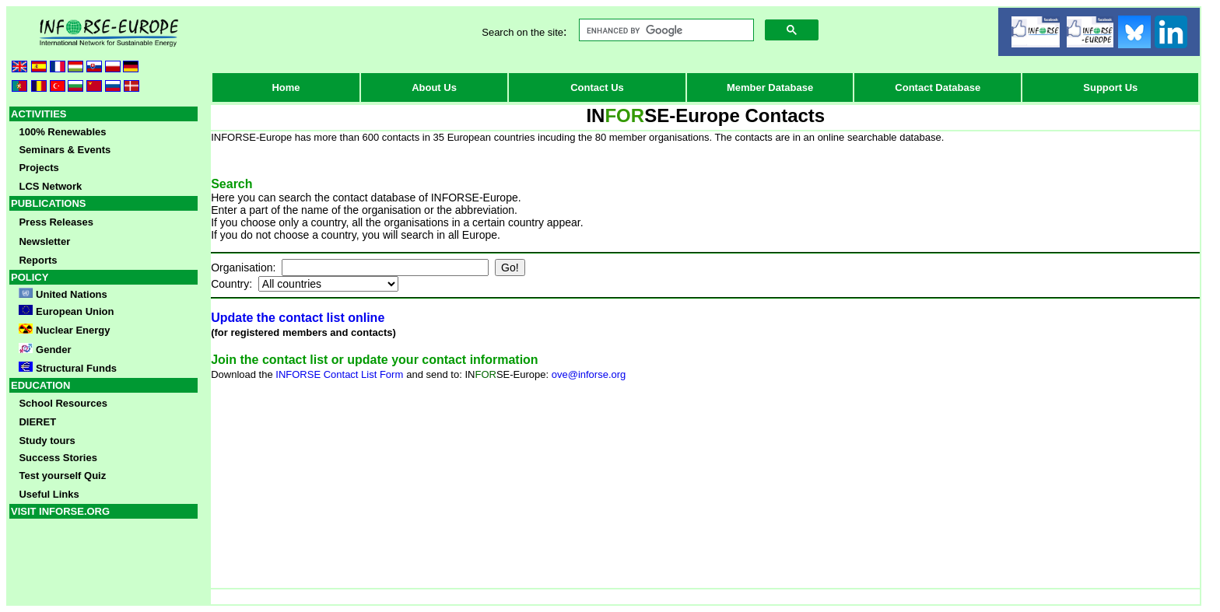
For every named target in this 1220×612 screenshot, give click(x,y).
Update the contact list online (297, 317)
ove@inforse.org (589, 374)
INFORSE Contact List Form (339, 374)
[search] (664, 30)
